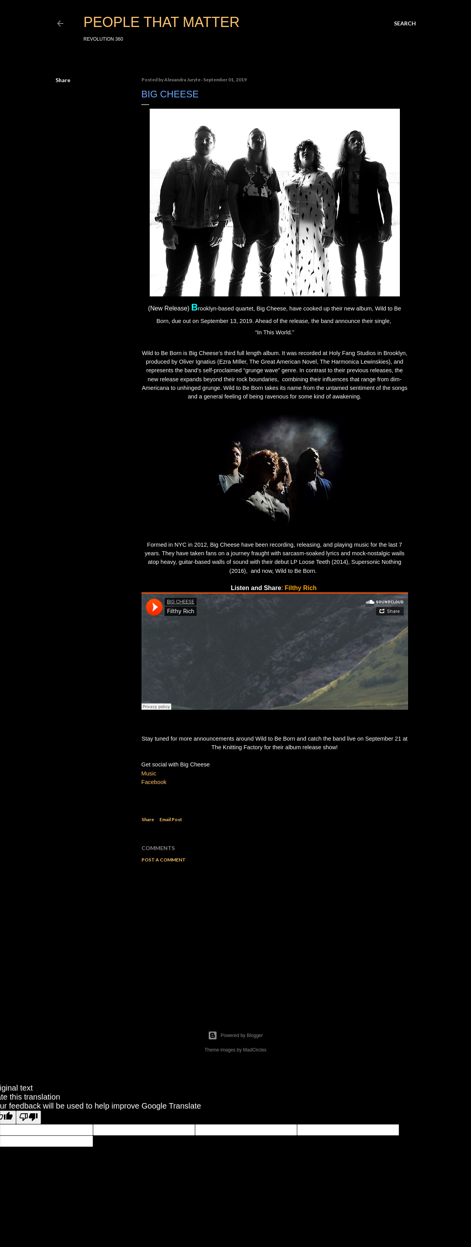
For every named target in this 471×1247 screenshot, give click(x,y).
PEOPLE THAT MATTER (162, 22)
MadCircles (255, 1050)
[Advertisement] (274, 937)
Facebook (154, 782)
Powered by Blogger (235, 1035)
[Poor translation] (28, 1117)
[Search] (405, 23)
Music (148, 773)
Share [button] (63, 80)
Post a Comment (163, 860)
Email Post (170, 819)
